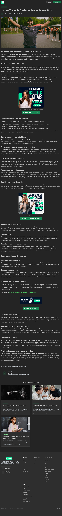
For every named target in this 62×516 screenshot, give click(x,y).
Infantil (46, 475)
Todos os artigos (27, 486)
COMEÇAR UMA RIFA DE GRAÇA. (31, 112)
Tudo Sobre (25, 488)
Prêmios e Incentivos (27, 496)
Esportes (47, 462)
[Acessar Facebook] (55, 508)
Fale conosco (26, 465)
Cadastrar (36, 462)
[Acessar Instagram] (60, 508)
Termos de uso (26, 467)
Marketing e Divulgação (25, 493)
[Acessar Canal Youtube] (57, 508)
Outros (46, 473)
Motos (46, 465)
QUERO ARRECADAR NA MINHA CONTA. (31, 218)
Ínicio (24, 460)
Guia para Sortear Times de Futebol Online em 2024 (23, 292)
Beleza (46, 477)
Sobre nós (25, 463)
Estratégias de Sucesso (26, 498)
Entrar (35, 460)
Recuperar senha (38, 463)
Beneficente (48, 471)
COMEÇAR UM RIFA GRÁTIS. (31, 308)
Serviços (47, 467)
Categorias (25, 462)
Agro (46, 481)
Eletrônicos (47, 460)
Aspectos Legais (26, 501)
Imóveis (47, 479)
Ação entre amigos (49, 469)
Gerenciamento (26, 490)
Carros (46, 463)
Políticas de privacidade (25, 470)
